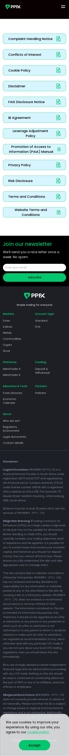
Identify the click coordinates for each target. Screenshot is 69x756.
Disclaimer (34, 86)
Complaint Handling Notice (34, 38)
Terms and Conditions (34, 196)
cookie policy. (38, 732)
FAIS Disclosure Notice (34, 101)
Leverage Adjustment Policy (37, 133)
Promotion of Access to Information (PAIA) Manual (35, 149)
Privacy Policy (34, 164)
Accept (35, 745)
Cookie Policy (34, 70)
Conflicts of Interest (34, 54)
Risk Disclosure (34, 180)
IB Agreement (34, 117)
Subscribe (34, 277)
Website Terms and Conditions (38, 212)
